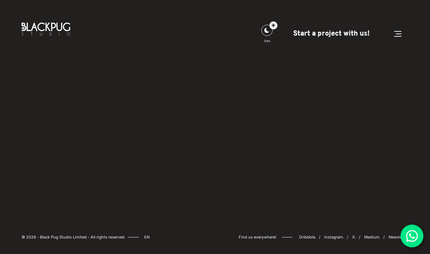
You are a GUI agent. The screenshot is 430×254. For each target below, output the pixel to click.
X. (354, 237)
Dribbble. (307, 237)
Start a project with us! (331, 33)
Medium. (372, 237)
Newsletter (398, 237)
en (147, 237)
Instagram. (334, 237)
